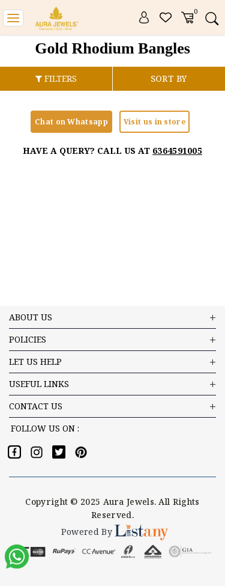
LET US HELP (112, 362)
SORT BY (169, 78)
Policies (112, 340)
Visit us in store (154, 122)
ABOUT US (112, 317)
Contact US (112, 406)
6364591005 (177, 150)
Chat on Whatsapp (71, 122)
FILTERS (56, 78)
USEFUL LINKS (112, 384)
